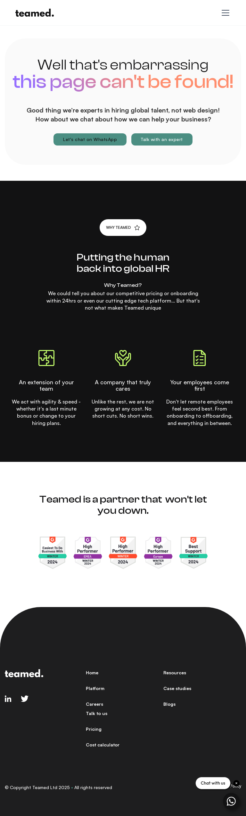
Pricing (94, 729)
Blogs (169, 704)
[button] (224, 13)
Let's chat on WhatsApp (90, 139)
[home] (34, 12)
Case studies (177, 688)
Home (92, 672)
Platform (95, 688)
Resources (174, 672)
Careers (94, 704)
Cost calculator (102, 744)
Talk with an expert (162, 139)
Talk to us (96, 713)
